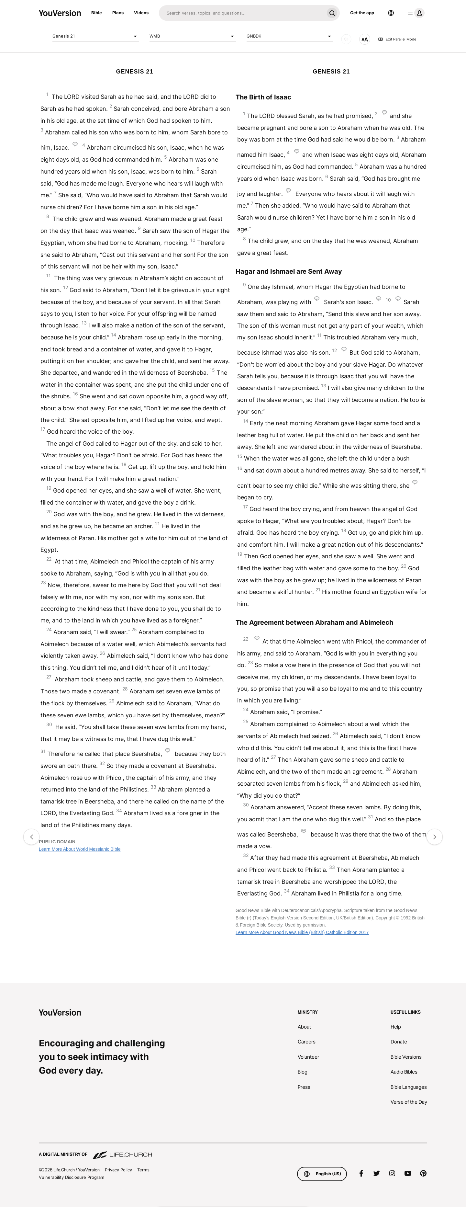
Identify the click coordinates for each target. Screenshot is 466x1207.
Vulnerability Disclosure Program (71, 1177)
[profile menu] (415, 12)
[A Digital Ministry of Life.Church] (233, 1151)
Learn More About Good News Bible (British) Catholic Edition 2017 (302, 932)
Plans (118, 12)
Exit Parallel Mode (397, 39)
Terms (143, 1169)
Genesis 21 (95, 36)
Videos (141, 12)
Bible (96, 12)
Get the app (362, 12)
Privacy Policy (118, 1169)
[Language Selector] (390, 12)
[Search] (241, 13)
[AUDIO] (346, 39)
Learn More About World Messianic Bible (80, 849)
